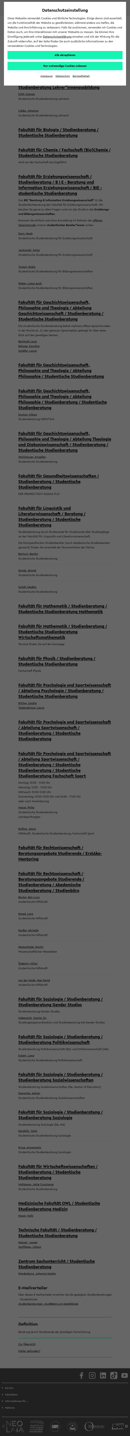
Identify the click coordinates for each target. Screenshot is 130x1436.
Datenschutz (63, 76)
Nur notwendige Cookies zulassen (65, 66)
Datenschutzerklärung (57, 37)
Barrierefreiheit (81, 76)
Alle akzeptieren (65, 55)
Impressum (46, 76)
